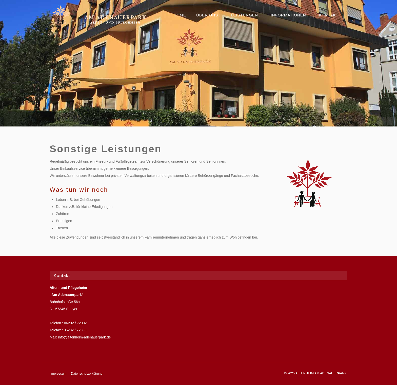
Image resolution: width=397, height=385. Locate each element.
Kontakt (329, 15)
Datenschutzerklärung (86, 373)
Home (179, 15)
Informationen (290, 15)
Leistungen (246, 15)
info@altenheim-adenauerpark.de (84, 337)
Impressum (58, 373)
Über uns (208, 15)
